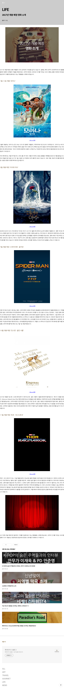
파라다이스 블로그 (11, 650)
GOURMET (6, 679)
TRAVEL (5, 675)
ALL (3, 669)
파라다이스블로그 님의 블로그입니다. (14, 652)
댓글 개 (4, 641)
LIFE (5, 9)
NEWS (4, 685)
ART (4, 672)
